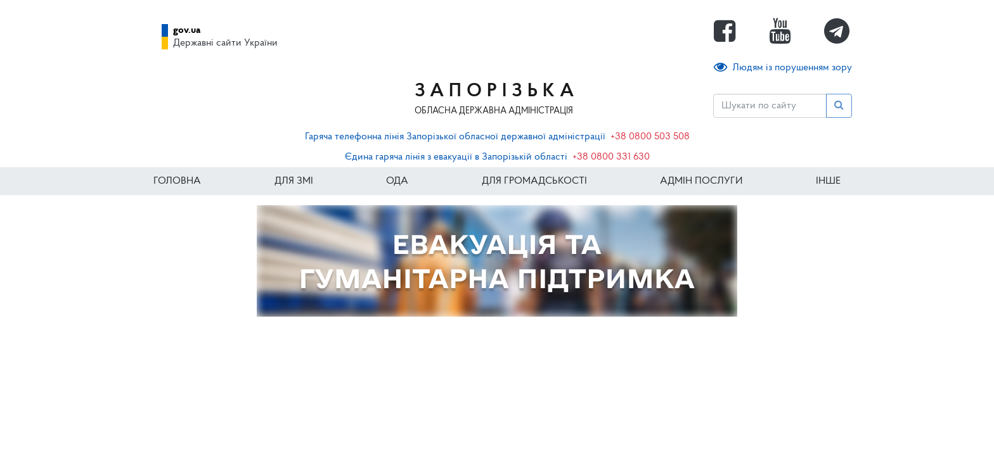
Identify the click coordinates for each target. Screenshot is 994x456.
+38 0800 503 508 (650, 137)
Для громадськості (534, 181)
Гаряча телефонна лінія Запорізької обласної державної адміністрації (455, 137)
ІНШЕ (828, 181)
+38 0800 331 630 (611, 157)
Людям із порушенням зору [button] (783, 67)
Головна (177, 181)
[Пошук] (770, 106)
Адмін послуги (701, 181)
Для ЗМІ (293, 181)
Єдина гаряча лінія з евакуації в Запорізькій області (456, 157)
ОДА (397, 181)
